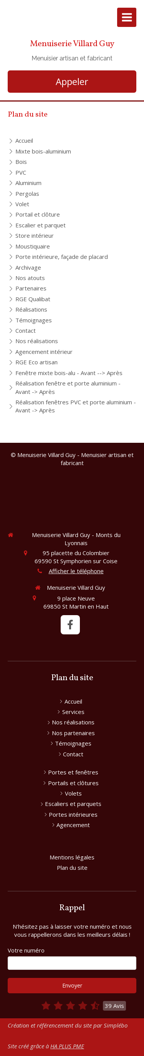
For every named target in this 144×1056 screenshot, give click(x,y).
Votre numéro (26, 950)
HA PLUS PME (67, 1046)
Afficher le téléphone (76, 571)
